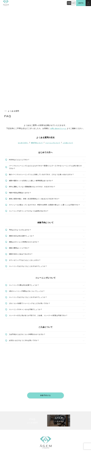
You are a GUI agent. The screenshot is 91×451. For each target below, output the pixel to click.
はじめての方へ (21, 78)
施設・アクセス (6, 418)
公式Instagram (7, 440)
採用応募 (4, 433)
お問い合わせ (5, 426)
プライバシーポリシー (53, 433)
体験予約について (36, 78)
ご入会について (69, 78)
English (73, 3)
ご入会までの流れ (52, 411)
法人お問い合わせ (52, 426)
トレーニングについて (53, 78)
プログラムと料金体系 (8, 411)
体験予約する (45, 347)
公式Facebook (53, 440)
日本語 (69, 3)
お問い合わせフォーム (58, 64)
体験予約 (80, 3)
